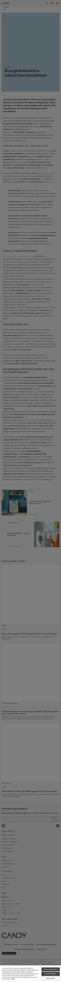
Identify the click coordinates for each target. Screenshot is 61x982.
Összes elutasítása (50, 974)
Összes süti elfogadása (51, 969)
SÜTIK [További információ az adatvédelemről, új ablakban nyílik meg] (13, 979)
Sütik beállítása (50, 978)
